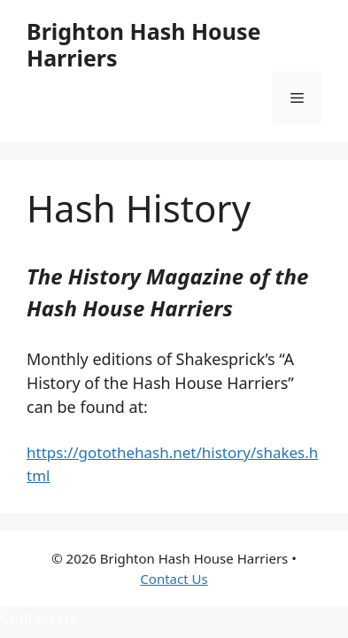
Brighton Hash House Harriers (143, 44)
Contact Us (173, 578)
